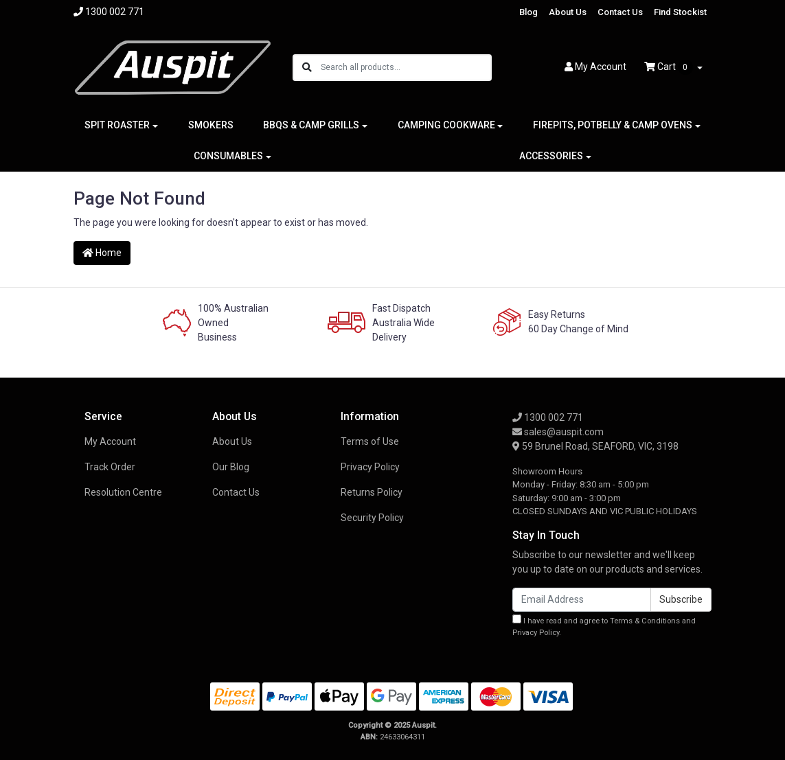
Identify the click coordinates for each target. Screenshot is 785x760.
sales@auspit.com (558, 431)
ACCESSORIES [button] (551, 155)
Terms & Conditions (645, 621)
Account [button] (595, 66)
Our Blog (230, 466)
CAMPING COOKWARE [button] (446, 124)
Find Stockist (680, 12)
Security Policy (372, 517)
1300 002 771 (547, 417)
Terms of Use (370, 441)
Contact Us (620, 12)
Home (102, 252)
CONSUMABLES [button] (228, 155)
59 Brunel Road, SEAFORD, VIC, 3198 (595, 446)
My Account (110, 441)
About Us (568, 12)
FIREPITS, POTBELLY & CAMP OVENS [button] (612, 124)
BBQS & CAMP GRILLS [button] (311, 124)
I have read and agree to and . (604, 625)
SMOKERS (211, 124)
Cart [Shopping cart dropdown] (669, 67)
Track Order (109, 466)
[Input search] (405, 68)
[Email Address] (581, 600)
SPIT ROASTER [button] (117, 124)
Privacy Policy (370, 466)
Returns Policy (371, 492)
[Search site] (307, 68)
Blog (528, 12)
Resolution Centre (123, 492)
